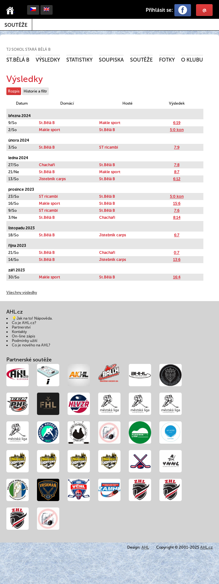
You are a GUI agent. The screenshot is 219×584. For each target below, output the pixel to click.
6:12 (176, 179)
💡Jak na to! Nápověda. (32, 318)
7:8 (176, 165)
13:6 (176, 259)
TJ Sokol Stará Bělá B (28, 49)
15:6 (176, 203)
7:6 (176, 210)
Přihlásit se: (159, 10)
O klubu (192, 60)
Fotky (167, 60)
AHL (145, 547)
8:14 (176, 217)
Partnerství (21, 327)
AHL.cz (206, 547)
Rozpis (13, 91)
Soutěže (15, 25)
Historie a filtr (35, 91)
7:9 (176, 147)
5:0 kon (177, 130)
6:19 (176, 123)
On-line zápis (23, 336)
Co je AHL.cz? (24, 323)
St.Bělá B (17, 60)
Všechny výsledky (21, 292)
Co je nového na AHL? (31, 345)
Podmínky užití (24, 340)
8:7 (176, 172)
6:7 (176, 235)
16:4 (176, 277)
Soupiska (111, 60)
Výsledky (48, 60)
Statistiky (79, 60)
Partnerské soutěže (29, 360)
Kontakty (19, 331)
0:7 (176, 252)
